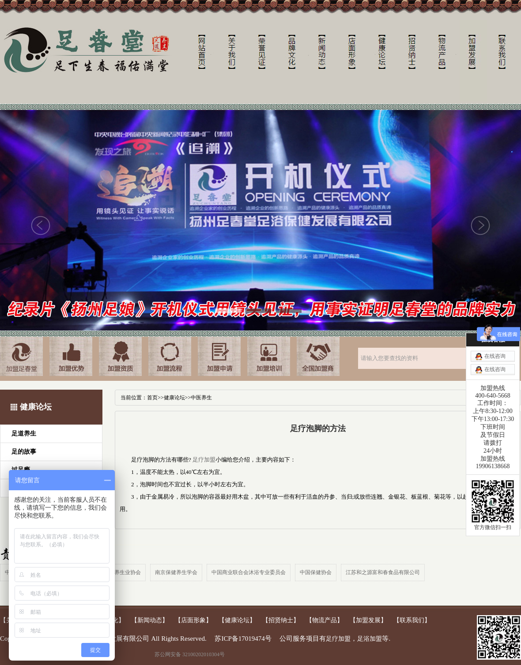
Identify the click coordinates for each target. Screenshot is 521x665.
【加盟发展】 (368, 620)
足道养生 (23, 433)
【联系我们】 (411, 620)
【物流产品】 (324, 620)
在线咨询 (495, 356)
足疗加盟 (204, 459)
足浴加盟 (369, 638)
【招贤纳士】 (280, 620)
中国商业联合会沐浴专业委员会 (248, 572)
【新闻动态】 (149, 620)
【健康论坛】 (237, 620)
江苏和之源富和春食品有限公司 (383, 572)
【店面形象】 (193, 620)
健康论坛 (174, 397)
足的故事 (23, 451)
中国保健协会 (316, 572)
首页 (152, 397)
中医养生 (201, 397)
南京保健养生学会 (176, 572)
